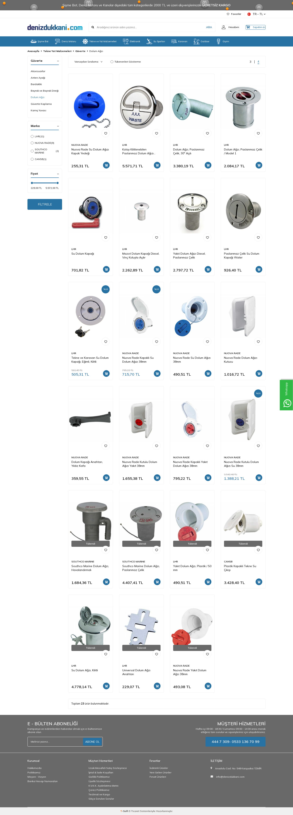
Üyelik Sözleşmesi (99, 781)
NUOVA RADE (42, 143)
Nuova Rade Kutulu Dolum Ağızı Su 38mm (241, 464)
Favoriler (234, 13)
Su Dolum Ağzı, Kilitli (84, 670)
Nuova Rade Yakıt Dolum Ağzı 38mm (189, 672)
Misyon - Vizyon (36, 776)
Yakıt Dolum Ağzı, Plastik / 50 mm (192, 568)
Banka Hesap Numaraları (42, 781)
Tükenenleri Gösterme (125, 61)
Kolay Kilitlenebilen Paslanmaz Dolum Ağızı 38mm (138, 151)
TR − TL (256, 14)
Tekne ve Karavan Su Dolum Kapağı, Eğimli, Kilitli (90, 359)
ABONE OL (92, 742)
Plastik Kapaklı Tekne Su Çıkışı (240, 568)
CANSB (38, 159)
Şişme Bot (39, 41)
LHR (37, 136)
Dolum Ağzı (37, 97)
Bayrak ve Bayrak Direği (45, 90)
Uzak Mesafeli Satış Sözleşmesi (108, 768)
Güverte (80, 51)
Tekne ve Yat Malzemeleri (99, 41)
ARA (202, 27)
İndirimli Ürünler (159, 768)
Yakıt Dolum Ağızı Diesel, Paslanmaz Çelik (189, 255)
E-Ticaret (134, 811)
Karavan (179, 41)
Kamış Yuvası (38, 110)
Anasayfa (33, 51)
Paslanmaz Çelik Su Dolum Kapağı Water (241, 255)
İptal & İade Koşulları (101, 772)
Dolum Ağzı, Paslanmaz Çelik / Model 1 (243, 151)
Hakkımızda (34, 768)
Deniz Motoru (65, 41)
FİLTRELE (45, 205)
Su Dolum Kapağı (82, 253)
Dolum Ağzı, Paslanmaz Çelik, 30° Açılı (188, 151)
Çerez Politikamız (99, 789)
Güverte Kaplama (41, 103)
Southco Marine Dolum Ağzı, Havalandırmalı (90, 568)
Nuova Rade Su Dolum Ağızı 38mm (192, 359)
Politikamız (33, 772)
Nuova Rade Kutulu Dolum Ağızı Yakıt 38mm (139, 464)
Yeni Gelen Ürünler (160, 772)
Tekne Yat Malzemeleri (57, 51)
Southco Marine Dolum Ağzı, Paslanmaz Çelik (141, 568)
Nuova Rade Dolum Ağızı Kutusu (240, 359)
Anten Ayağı (38, 77)
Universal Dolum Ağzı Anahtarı (136, 672)
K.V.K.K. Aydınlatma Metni (103, 785)
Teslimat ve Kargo (99, 794)
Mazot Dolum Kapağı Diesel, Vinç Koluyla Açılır (140, 255)
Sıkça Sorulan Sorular (101, 798)
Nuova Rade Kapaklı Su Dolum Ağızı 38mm (138, 359)
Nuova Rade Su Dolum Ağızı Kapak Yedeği (90, 151)
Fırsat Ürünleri (158, 776)
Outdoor (201, 41)
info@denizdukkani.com (230, 776)
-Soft (124, 811)
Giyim (222, 41)
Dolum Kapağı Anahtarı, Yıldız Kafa (87, 464)
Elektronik (131, 41)
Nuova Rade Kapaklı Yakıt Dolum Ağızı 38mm (190, 464)
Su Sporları (155, 41)
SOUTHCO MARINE (45, 151)
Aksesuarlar (38, 71)
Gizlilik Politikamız (99, 776)
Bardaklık (36, 84)
